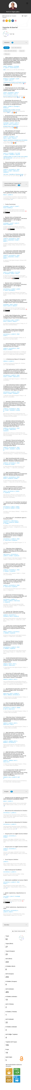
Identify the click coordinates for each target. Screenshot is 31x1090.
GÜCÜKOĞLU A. (12, 169)
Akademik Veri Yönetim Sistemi (9, 16)
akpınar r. (15, 321)
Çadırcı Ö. (7, 67)
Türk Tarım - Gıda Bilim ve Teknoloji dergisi (13, 174)
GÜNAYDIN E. (11, 240)
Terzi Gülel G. (6, 896)
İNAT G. (15, 664)
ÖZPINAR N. (6, 616)
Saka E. (11, 304)
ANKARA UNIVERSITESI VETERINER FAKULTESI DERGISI (15, 140)
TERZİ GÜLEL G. (14, 521)
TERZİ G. (5, 491)
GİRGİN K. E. (6, 361)
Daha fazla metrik (18, 931)
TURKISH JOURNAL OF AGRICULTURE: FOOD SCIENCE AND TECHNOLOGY (15, 157)
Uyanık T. (5, 66)
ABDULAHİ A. (16, 171)
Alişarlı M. (14, 138)
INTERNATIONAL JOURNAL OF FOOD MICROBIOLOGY (11, 110)
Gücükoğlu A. (12, 78)
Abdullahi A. (16, 393)
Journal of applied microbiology (10, 96)
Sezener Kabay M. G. (14, 67)
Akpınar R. (15, 305)
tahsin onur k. (12, 665)
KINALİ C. (5, 194)
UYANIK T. (10, 171)
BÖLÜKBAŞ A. (12, 290)
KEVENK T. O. (14, 599)
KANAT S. (5, 241)
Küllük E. (6, 80)
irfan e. (10, 777)
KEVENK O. (13, 508)
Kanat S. (5, 94)
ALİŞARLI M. (6, 172)
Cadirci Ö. (17, 123)
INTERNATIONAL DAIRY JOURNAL (11, 126)
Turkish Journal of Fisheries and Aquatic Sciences (14, 82)
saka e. (12, 320)
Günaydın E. (7, 273)
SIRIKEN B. (5, 664)
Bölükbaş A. (11, 66)
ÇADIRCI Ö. (10, 106)
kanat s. (6, 290)
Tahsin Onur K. (8, 540)
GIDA (4, 69)
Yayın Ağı (8, 34)
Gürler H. (17, 92)
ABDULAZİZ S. (16, 376)
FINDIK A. (10, 664)
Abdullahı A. (12, 154)
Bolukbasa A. (16, 124)
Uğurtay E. (5, 124)
